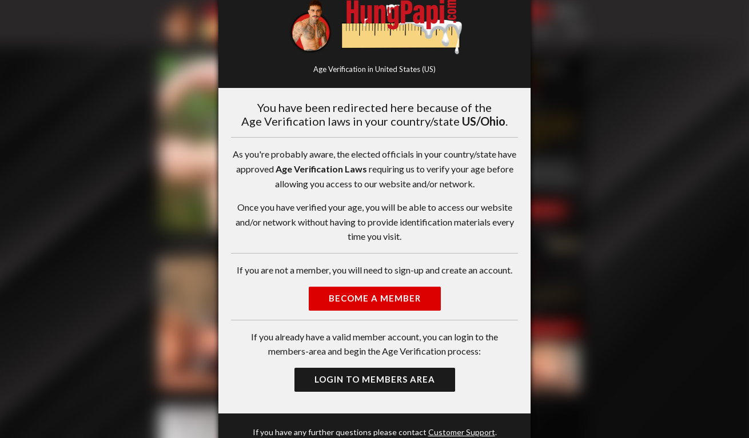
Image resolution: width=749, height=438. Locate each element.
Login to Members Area (374, 379)
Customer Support (461, 432)
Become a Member (375, 298)
